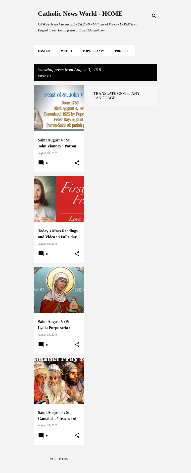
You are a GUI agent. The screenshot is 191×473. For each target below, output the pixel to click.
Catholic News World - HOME (80, 13)
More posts (59, 459)
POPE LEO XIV (93, 51)
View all (45, 76)
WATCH (66, 51)
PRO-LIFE (122, 51)
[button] (77, 163)
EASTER (44, 51)
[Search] (154, 16)
